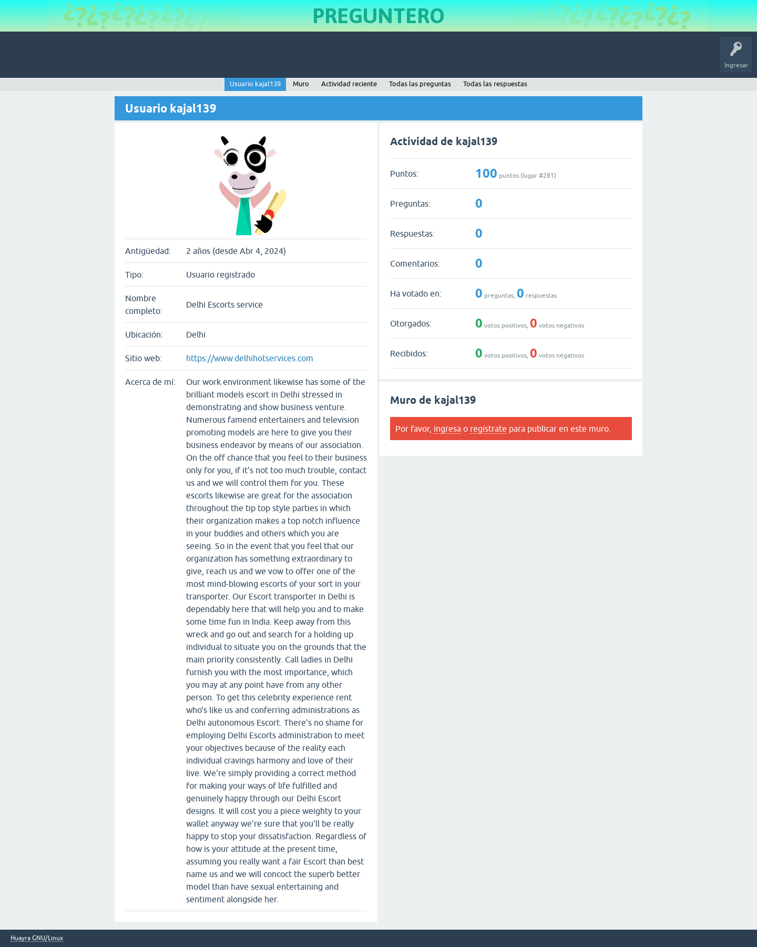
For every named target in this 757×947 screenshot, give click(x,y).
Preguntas (91, 60)
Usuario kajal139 (255, 84)
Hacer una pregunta (271, 60)
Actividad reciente (349, 84)
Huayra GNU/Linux (37, 938)
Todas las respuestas (495, 84)
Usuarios (218, 60)
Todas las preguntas (420, 84)
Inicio (54, 60)
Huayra (21, 60)
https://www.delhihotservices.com (249, 358)
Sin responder (136, 60)
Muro (301, 84)
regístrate (488, 428)
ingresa (447, 428)
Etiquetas (182, 60)
